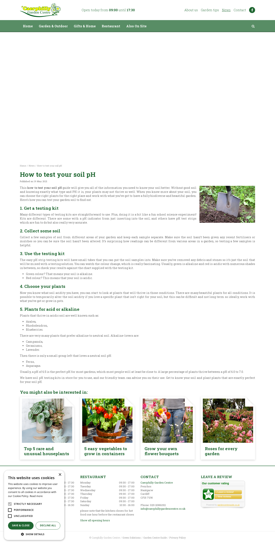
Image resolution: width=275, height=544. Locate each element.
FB (252, 10)
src (253, 26)
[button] (34, 534)
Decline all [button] (48, 525)
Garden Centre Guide (155, 537)
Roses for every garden (221, 451)
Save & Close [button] (21, 525)
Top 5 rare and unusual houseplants (46, 451)
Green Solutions (131, 537)
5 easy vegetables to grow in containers (105, 451)
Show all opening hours (95, 520)
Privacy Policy (177, 537)
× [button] (59, 474)
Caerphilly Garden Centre (157, 482)
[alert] (34, 505)
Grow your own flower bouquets (162, 451)
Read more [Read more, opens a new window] (36, 496)
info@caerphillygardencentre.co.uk (163, 508)
